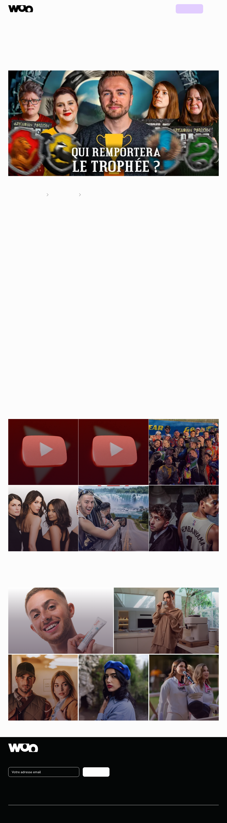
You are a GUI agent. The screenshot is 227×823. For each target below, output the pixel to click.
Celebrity (129, 779)
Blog (165, 9)
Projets (147, 9)
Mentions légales (206, 814)
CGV (186, 814)
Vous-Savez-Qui (98, 214)
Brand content (133, 771)
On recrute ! (198, 764)
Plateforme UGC (90, 9)
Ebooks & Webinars (170, 771)
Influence (129, 756)
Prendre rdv (189, 9)
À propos (197, 756)
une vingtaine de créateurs (75, 235)
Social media (132, 764)
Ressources (123, 9)
